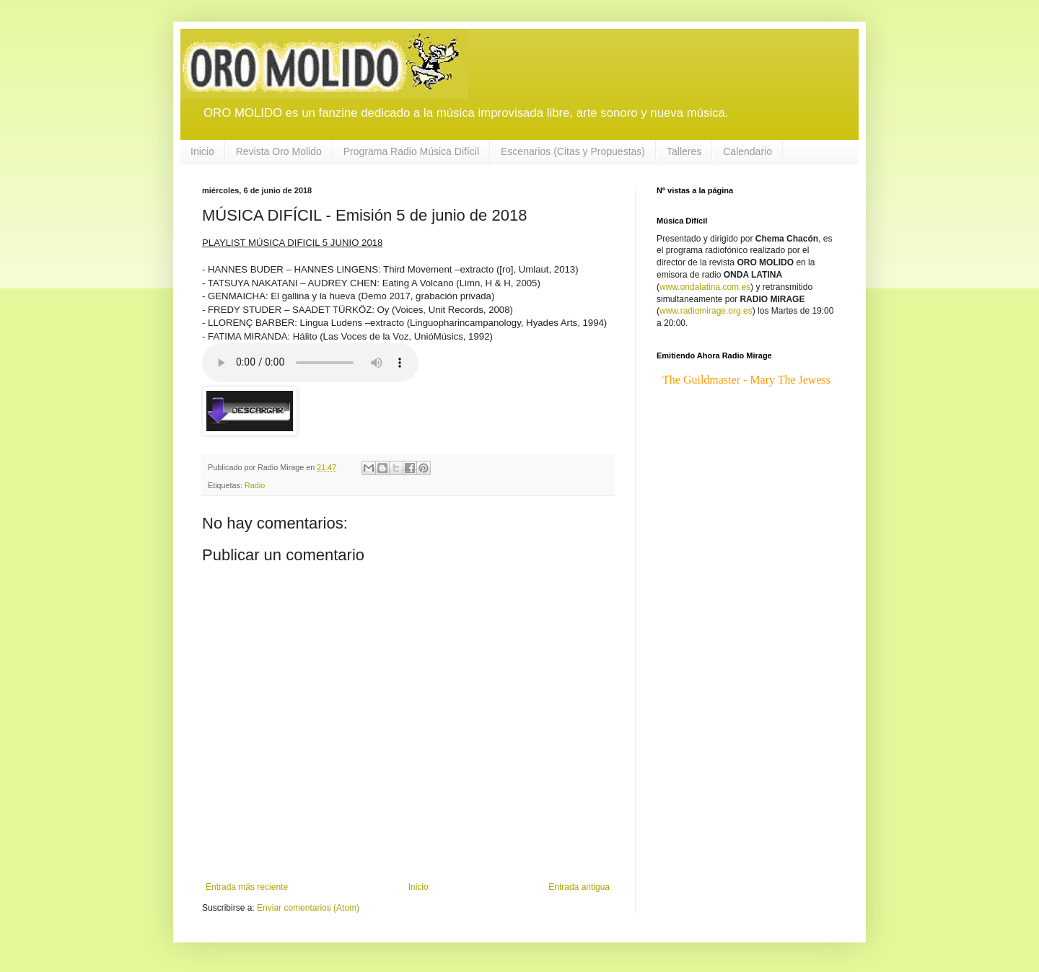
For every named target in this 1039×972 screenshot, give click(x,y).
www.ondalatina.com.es (704, 287)
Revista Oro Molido (279, 151)
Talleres (684, 151)
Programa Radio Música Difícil (411, 151)
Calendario (747, 151)
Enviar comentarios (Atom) (308, 908)
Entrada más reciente (247, 887)
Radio (255, 485)
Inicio (202, 151)
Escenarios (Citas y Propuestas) (573, 151)
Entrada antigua (579, 887)
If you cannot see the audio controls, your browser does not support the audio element (310, 362)
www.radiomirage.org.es (706, 311)
